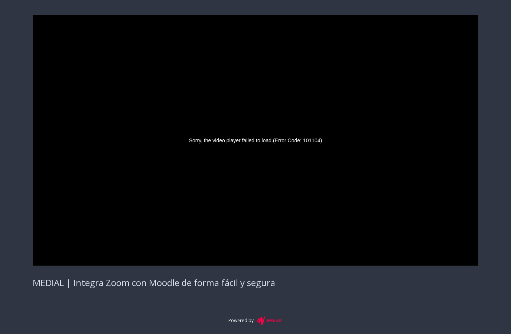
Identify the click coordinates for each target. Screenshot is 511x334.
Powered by (255, 320)
